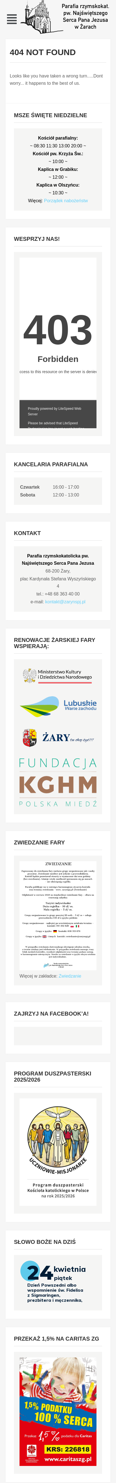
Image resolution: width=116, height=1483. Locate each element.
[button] (12, 19)
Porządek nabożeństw (66, 200)
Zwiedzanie (70, 976)
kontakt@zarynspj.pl (65, 601)
